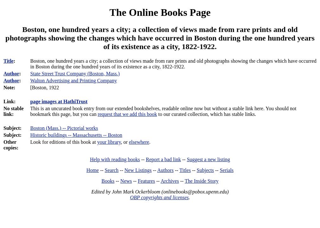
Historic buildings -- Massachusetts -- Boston (76, 135)
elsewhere (139, 142)
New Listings (138, 170)
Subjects (205, 170)
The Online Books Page (159, 12)
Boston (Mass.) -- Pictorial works (64, 128)
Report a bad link (163, 159)
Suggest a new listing (208, 159)
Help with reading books (115, 159)
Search (112, 170)
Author (11, 73)
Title (8, 61)
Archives (170, 181)
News (126, 181)
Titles (185, 170)
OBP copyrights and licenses (159, 197)
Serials (227, 170)
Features (146, 181)
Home (92, 170)
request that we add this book (127, 114)
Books (107, 181)
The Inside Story (202, 181)
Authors (165, 170)
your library (109, 142)
